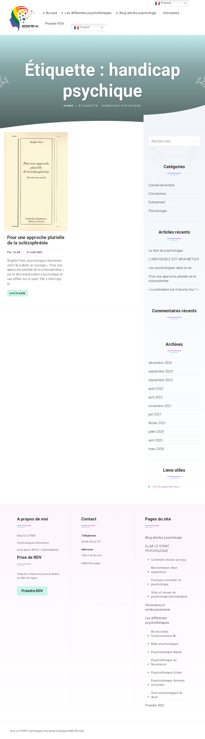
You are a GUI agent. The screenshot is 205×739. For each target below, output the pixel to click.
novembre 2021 (160, 406)
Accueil (51, 13)
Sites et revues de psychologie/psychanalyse (169, 595)
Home (69, 106)
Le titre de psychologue (166, 250)
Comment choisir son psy (168, 560)
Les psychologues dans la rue (170, 268)
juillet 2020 (156, 432)
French (82, 27)
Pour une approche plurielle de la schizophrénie (35, 240)
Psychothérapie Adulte (166, 652)
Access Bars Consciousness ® (163, 634)
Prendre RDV (54, 23)
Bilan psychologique (164, 644)
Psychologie (158, 211)
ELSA (16, 252)
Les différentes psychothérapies (88, 13)
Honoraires (171, 13)
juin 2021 (155, 414)
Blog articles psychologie (137, 13)
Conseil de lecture (162, 185)
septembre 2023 (161, 371)
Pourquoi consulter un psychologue (166, 582)
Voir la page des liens (166, 487)
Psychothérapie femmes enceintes (168, 683)
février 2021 (157, 423)
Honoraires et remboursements (157, 607)
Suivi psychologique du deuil (166, 695)
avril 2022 (156, 397)
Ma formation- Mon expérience (164, 570)
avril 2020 (156, 440)
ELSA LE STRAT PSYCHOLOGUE (157, 548)
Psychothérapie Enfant (166, 673)
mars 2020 (156, 449)
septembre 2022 (161, 380)
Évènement (157, 202)
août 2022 (156, 389)
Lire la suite (17, 293)
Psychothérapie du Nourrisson (164, 662)
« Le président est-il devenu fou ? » (174, 289)
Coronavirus (157, 193)
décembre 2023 (160, 363)
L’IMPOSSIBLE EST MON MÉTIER (174, 259)
